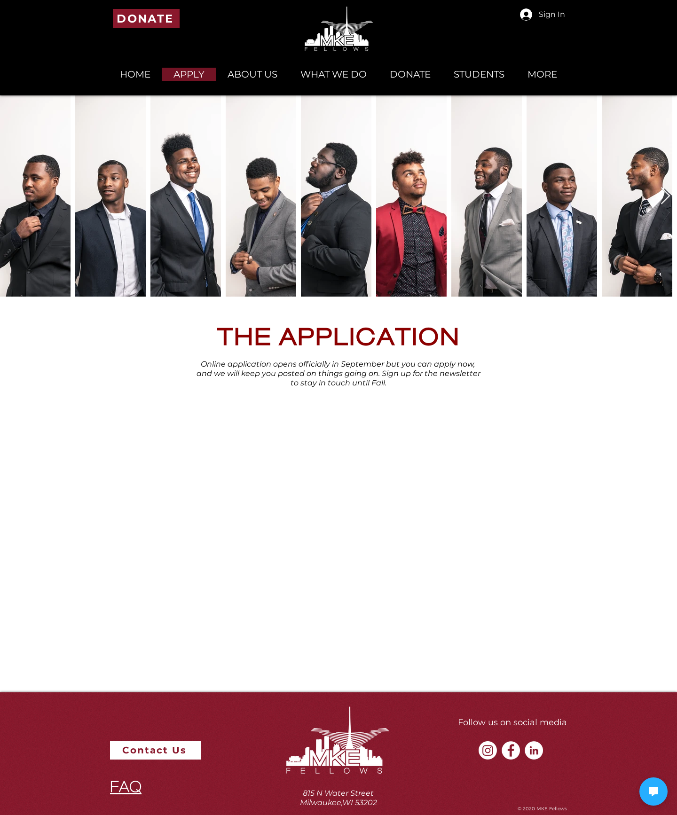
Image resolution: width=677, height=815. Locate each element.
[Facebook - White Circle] (511, 750)
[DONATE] (146, 18)
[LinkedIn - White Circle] (534, 750)
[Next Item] (665, 196)
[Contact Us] (155, 750)
